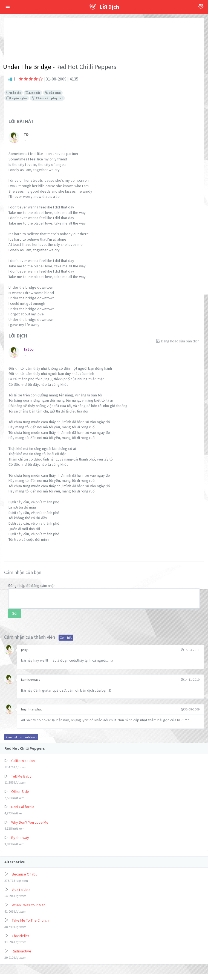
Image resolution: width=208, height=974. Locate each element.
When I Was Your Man (28, 905)
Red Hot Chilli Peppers (24, 748)
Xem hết (66, 637)
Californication (23, 760)
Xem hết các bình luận (21, 737)
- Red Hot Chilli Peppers (83, 66)
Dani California (22, 806)
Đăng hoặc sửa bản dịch (178, 341)
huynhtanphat (31, 709)
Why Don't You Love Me (29, 822)
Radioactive (21, 951)
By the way (20, 837)
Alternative (14, 861)
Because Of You (24, 874)
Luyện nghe (16, 98)
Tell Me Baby (21, 776)
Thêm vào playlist (47, 98)
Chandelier (20, 935)
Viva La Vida (21, 889)
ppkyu (25, 650)
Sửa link (53, 93)
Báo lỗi (13, 93)
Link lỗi (32, 93)
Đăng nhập (16, 585)
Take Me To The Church (30, 920)
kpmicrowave (30, 679)
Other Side (20, 791)
